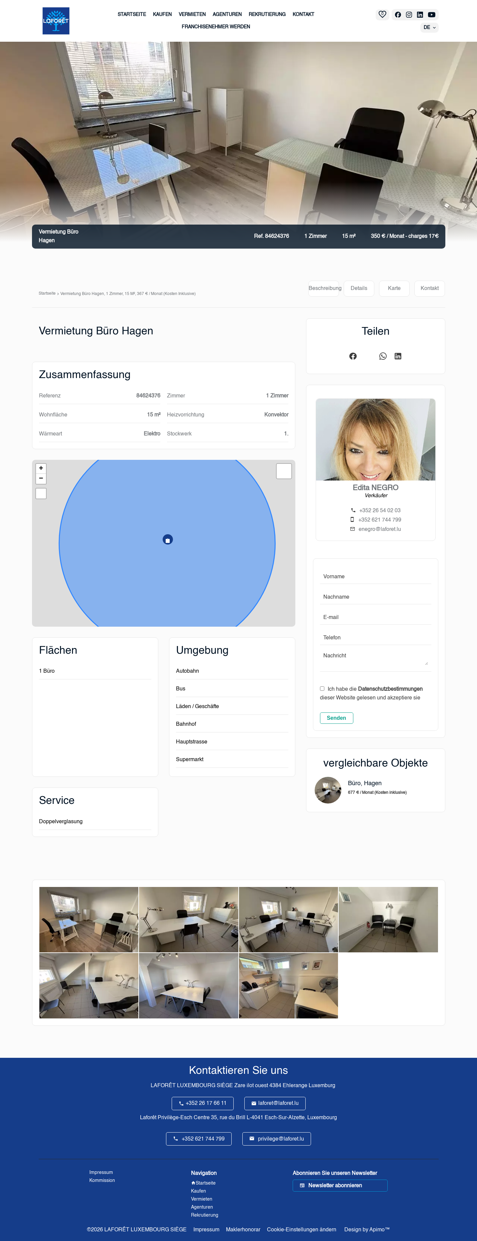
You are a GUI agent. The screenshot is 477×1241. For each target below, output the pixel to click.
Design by (366, 1230)
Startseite (47, 294)
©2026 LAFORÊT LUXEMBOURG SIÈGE (137, 1230)
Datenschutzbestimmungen (390, 689)
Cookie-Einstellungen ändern (301, 1230)
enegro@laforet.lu (380, 529)
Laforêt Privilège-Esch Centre (175, 1118)
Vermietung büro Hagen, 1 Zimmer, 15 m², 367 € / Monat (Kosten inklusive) (128, 294)
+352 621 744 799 (379, 520)
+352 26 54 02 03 (380, 511)
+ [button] (41, 469)
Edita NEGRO (375, 488)
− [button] (41, 479)
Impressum (206, 1230)
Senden (336, 718)
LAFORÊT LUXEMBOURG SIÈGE (192, 1086)
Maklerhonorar (243, 1230)
